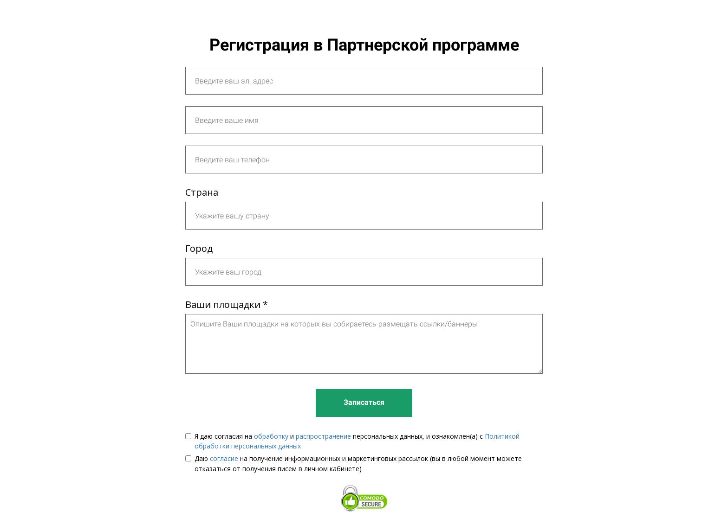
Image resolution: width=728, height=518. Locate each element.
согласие (224, 458)
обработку (271, 436)
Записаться (364, 402)
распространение (323, 436)
